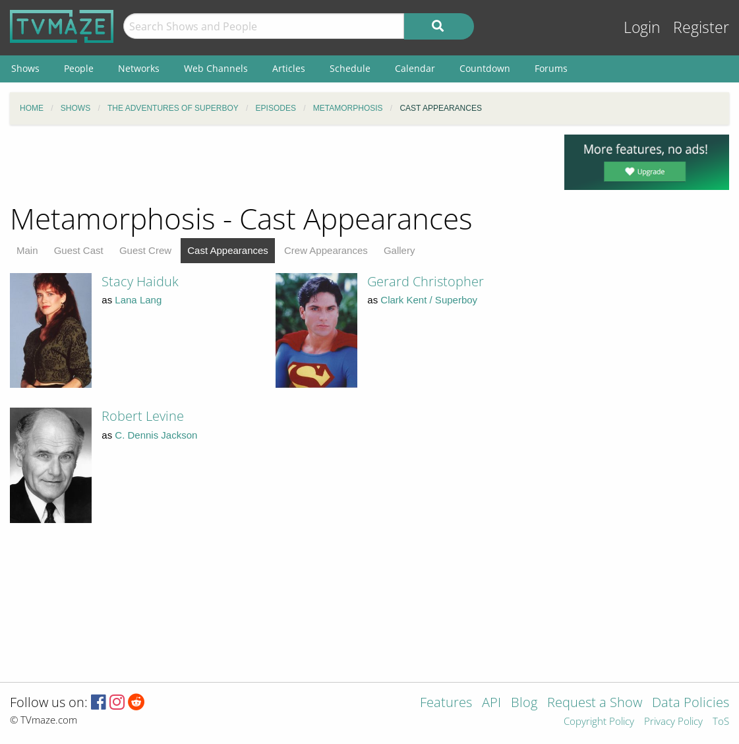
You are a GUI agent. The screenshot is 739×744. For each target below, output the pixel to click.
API (491, 703)
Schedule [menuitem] (350, 68)
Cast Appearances (227, 250)
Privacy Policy (673, 722)
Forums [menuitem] (551, 68)
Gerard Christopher (425, 281)
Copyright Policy (599, 722)
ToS (721, 722)
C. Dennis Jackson (156, 435)
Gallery (399, 250)
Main (27, 250)
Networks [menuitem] (139, 68)
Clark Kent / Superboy (428, 299)
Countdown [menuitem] (484, 68)
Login (642, 27)
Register (701, 27)
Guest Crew (145, 250)
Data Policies (690, 703)
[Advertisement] (277, 164)
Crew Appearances (326, 250)
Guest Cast (78, 250)
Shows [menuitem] (25, 68)
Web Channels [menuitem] (216, 68)
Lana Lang (138, 299)
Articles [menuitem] (288, 68)
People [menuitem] (79, 68)
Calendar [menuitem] (415, 68)
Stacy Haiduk (140, 281)
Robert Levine (143, 416)
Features (446, 703)
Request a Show (594, 703)
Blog (524, 703)
